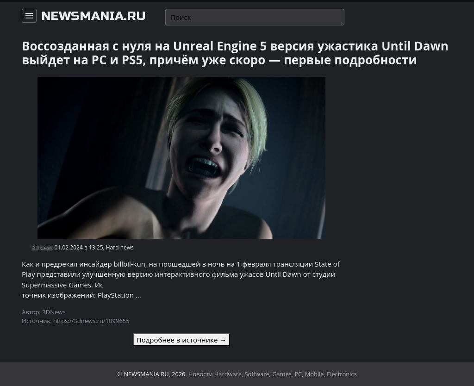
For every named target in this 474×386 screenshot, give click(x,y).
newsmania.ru (93, 16)
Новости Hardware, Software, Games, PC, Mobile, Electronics (272, 374)
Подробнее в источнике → (181, 339)
